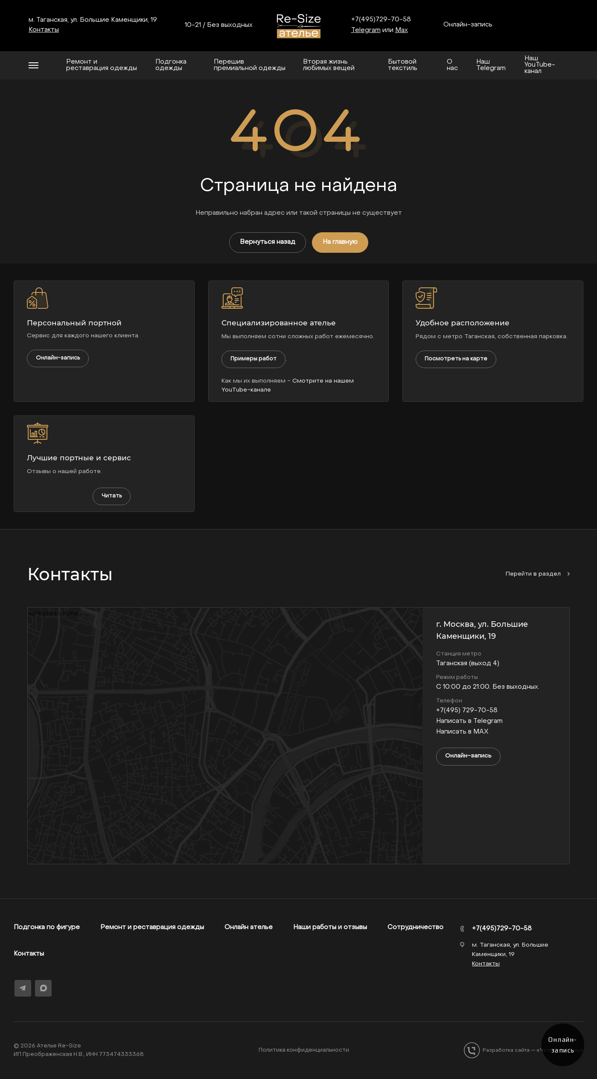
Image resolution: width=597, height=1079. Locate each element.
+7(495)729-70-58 (381, 20)
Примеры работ (253, 359)
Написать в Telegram (469, 721)
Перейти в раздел (538, 574)
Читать (112, 496)
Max (401, 30)
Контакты (29, 954)
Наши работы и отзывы (330, 927)
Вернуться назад (267, 242)
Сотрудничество (415, 927)
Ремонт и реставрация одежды (152, 927)
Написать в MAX (462, 732)
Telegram (366, 30)
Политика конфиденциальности (304, 1050)
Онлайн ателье (248, 927)
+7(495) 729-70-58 (467, 710)
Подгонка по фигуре (47, 927)
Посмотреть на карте (456, 359)
